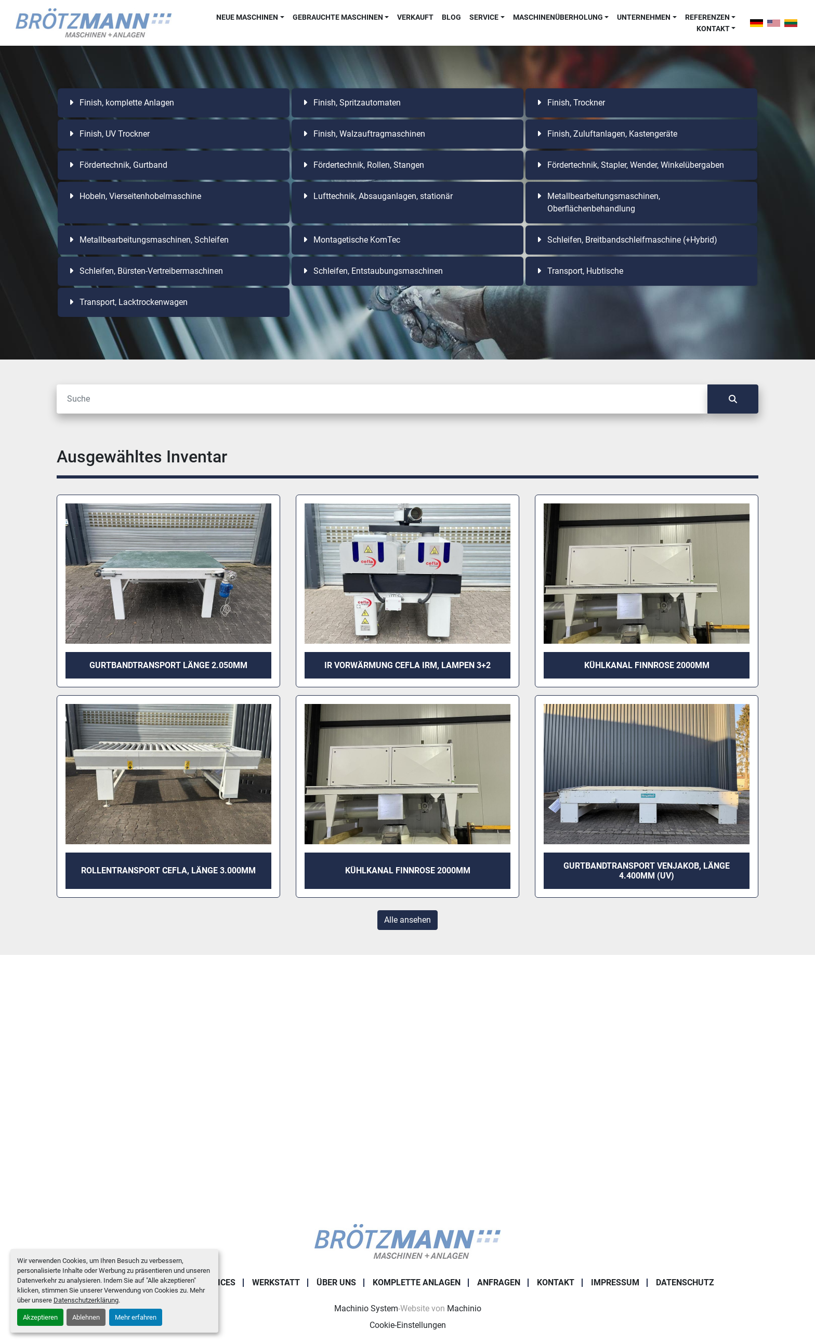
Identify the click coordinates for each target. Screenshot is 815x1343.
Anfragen (498, 1282)
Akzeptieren (40, 1317)
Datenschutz (685, 1282)
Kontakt (713, 28)
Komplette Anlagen (417, 1282)
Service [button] (483, 17)
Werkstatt (276, 1282)
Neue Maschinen (247, 17)
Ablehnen (86, 1317)
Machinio (464, 1308)
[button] (250, 17)
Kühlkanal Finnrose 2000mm (646, 665)
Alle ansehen (407, 920)
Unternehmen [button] (644, 17)
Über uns (336, 1282)
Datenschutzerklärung (86, 1300)
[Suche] (382, 399)
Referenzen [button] (707, 17)
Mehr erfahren (135, 1317)
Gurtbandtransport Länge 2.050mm (168, 665)
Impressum (615, 1282)
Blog (451, 17)
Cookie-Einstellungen (408, 1325)
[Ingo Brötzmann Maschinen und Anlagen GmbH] (407, 1241)
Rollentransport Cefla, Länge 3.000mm (168, 870)
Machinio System (366, 1308)
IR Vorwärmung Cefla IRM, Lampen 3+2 (407, 665)
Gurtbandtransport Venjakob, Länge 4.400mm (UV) (646, 871)
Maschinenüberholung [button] (558, 17)
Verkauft (415, 17)
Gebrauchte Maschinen (338, 17)
